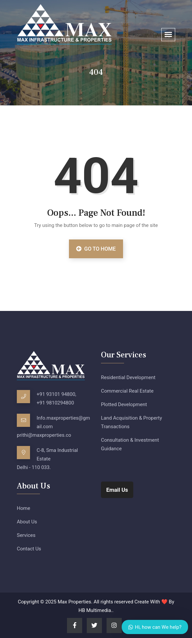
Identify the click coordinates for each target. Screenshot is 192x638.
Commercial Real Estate (127, 391)
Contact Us (29, 549)
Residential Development (128, 377)
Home (23, 508)
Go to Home (95, 249)
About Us (27, 522)
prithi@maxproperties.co (44, 435)
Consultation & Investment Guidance (130, 444)
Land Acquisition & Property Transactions (131, 422)
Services (26, 535)
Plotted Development (124, 404)
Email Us (117, 489)
